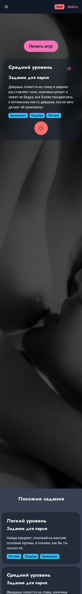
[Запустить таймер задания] (41, 128)
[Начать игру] (41, 46)
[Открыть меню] (6, 7)
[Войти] (72, 7)
